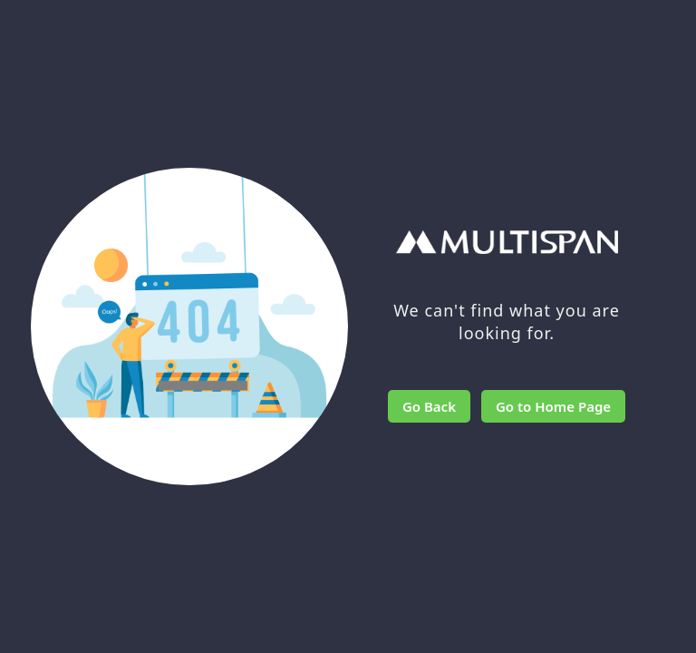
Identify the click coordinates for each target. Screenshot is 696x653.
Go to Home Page (553, 406)
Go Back (429, 406)
